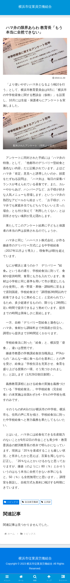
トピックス (11, 502)
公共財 (46, 502)
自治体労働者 (30, 502)
